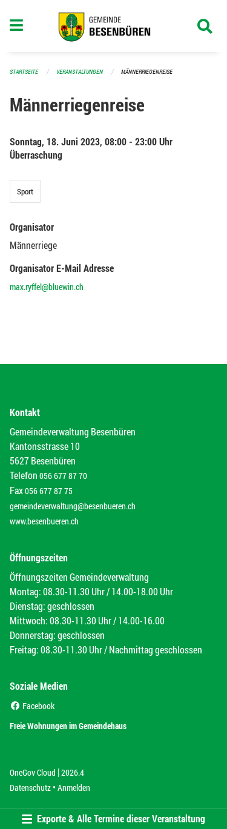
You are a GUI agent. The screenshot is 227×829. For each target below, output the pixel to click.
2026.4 (72, 772)
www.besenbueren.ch (44, 521)
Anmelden (74, 787)
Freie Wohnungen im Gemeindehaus (68, 726)
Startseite (24, 72)
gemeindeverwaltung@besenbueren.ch (73, 506)
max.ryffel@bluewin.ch (47, 286)
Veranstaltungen (79, 72)
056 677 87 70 (63, 475)
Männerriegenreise (147, 72)
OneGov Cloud (33, 772)
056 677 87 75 (49, 491)
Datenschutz (30, 787)
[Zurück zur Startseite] (113, 26)
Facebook (32, 706)
